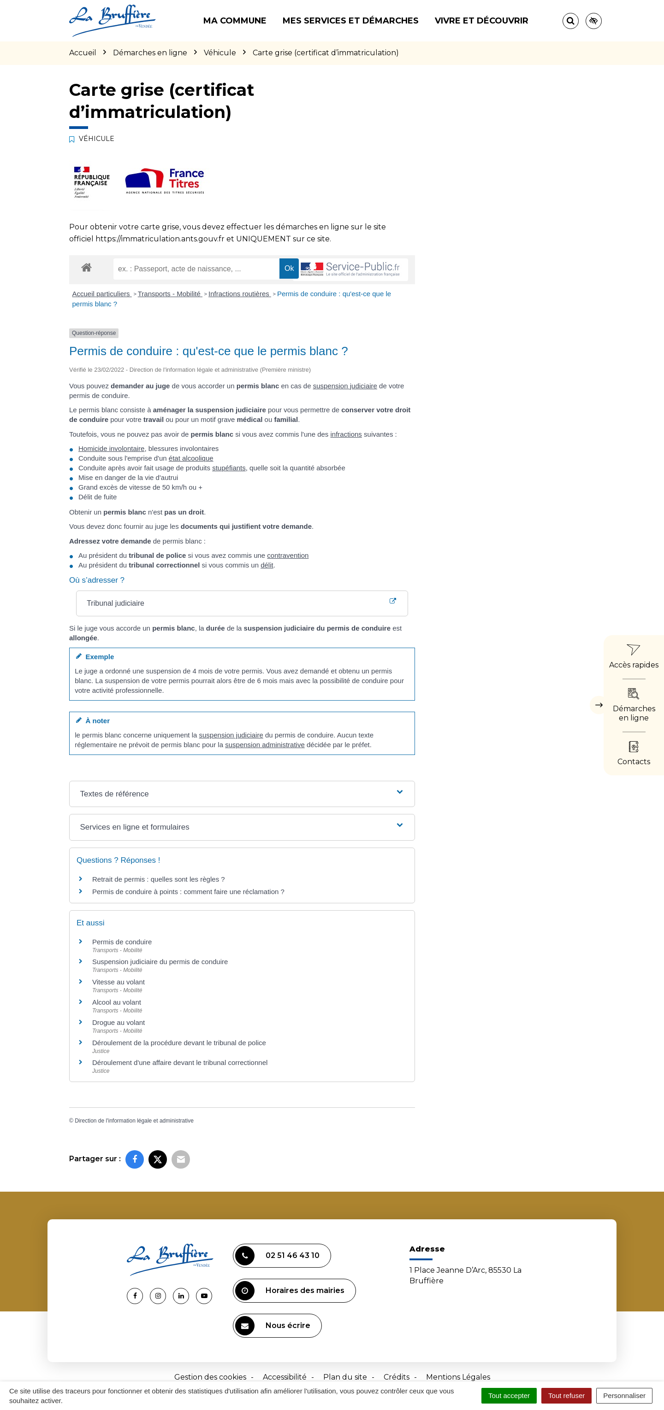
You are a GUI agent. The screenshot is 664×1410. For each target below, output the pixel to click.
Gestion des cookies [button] (210, 1377)
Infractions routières (239, 294)
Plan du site (345, 1377)
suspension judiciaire (345, 386)
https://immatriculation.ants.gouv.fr (160, 238)
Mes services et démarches (351, 21)
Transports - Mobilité (170, 294)
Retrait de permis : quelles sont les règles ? (158, 879)
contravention (287, 555)
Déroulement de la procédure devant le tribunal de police (179, 1043)
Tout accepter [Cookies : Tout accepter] (509, 1395)
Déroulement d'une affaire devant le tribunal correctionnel (179, 1062)
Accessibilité (285, 1377)
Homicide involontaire (111, 448)
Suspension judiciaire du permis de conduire (160, 961)
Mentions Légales (458, 1377)
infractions (346, 434)
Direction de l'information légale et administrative (134, 1120)
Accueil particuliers (102, 294)
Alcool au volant (116, 1002)
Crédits (396, 1377)
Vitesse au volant (119, 982)
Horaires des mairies (289, 1290)
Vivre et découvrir (481, 21)
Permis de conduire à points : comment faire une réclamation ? (188, 891)
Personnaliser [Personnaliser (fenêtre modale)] (624, 1395)
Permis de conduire (122, 942)
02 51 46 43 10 (277, 1255)
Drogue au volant (118, 1022)
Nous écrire (272, 1325)
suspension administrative (265, 745)
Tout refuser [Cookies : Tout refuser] (566, 1395)
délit (267, 565)
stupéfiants (229, 468)
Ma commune (235, 21)
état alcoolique (191, 458)
